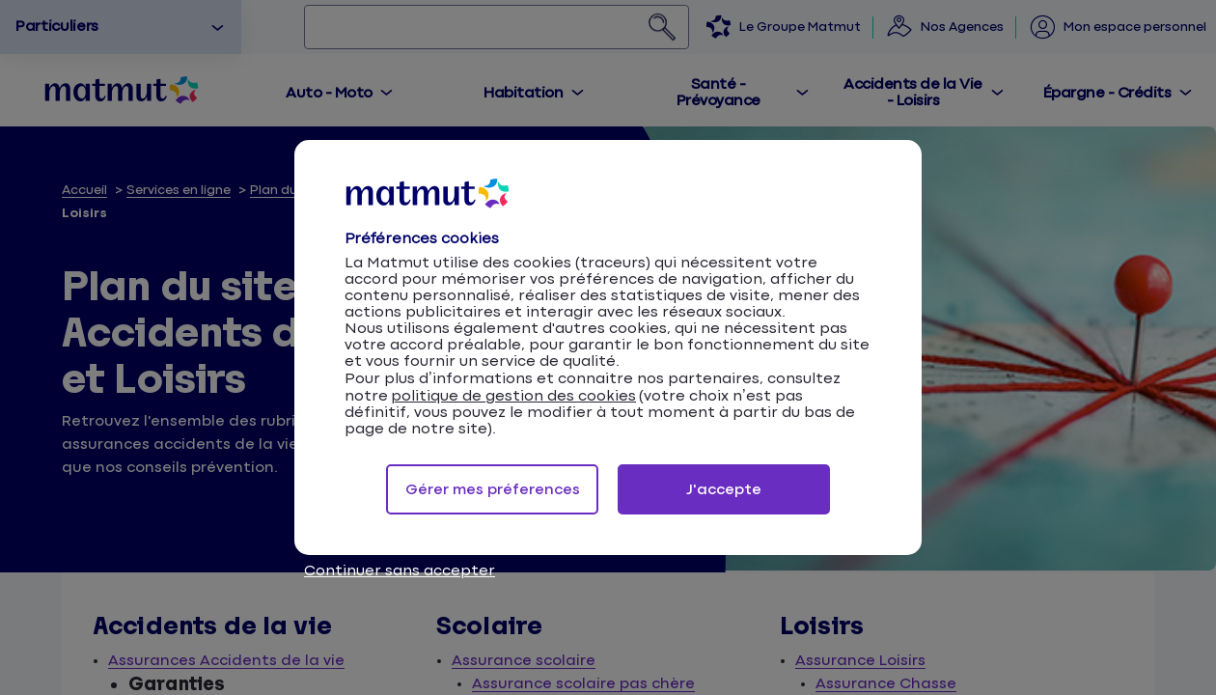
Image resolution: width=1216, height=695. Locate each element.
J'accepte (723, 490)
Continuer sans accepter (399, 571)
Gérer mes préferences (492, 490)
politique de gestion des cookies (513, 396)
